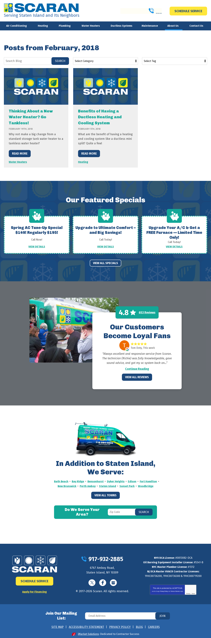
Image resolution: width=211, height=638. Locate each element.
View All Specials (105, 263)
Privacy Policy (164, 591)
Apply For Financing (34, 591)
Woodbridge (105, 490)
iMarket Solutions (88, 631)
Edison (144, 481)
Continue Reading (137, 368)
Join (163, 615)
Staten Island (129, 486)
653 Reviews (147, 312)
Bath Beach (69, 481)
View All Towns (105, 499)
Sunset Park (149, 486)
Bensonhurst (105, 481)
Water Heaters (18, 161)
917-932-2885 (140, 11)
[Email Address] (127, 614)
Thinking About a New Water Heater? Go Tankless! (35, 116)
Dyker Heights (127, 481)
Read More (19, 153)
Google (113, 582)
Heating (83, 161)
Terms (193, 593)
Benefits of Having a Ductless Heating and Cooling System (104, 116)
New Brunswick (86, 486)
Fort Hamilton (63, 486)
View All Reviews (137, 377)
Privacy (188, 593)
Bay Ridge (87, 481)
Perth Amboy (107, 486)
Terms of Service (175, 591)
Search (60, 61)
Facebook (102, 582)
